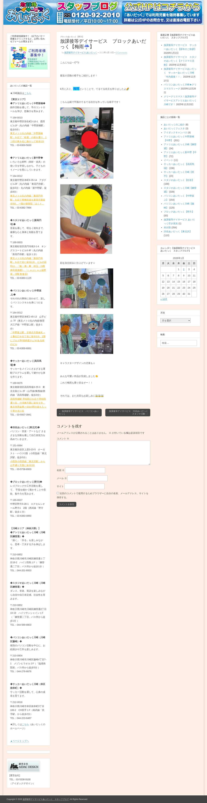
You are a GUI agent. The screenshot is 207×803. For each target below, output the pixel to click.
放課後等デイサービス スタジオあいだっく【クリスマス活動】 (180, 61)
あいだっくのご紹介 (174, 124)
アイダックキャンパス (175, 132)
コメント (63, 438)
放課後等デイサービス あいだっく (80, 52)
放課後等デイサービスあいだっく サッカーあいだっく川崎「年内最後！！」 (180, 72)
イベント (168, 160)
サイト (60, 486)
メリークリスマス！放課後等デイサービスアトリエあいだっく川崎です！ (180, 100)
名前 (60, 470)
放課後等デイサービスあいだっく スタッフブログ (46, 799)
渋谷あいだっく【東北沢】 (178, 231)
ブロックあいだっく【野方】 (72, 37)
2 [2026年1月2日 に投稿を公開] (183, 269)
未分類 (167, 227)
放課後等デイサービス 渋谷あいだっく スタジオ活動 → (129, 412)
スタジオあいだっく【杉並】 (179, 180)
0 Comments (121, 52)
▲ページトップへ (19, 741)
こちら (27, 93)
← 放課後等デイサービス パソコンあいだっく (79, 412)
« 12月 (163, 299)
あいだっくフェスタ (174, 128)
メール (62, 478)
